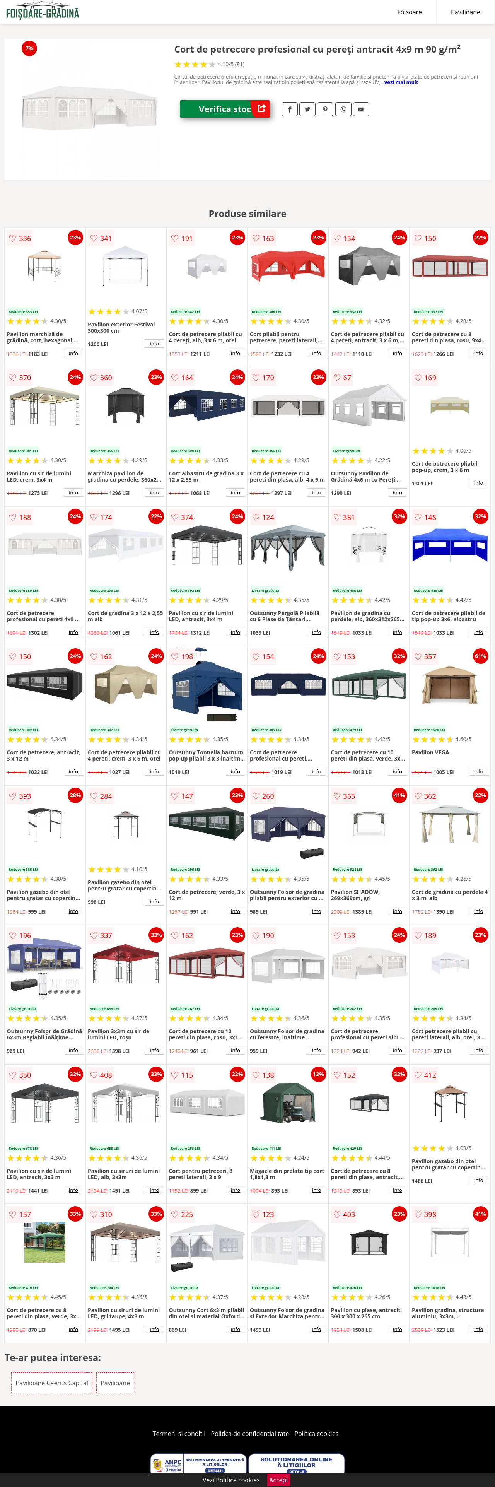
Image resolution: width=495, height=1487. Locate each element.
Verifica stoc (234, 109)
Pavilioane (465, 12)
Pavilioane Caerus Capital (51, 1383)
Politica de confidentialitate (250, 1433)
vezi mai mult (401, 82)
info (73, 353)
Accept (278, 1480)
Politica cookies (317, 1433)
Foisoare (409, 12)
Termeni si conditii (179, 1433)
